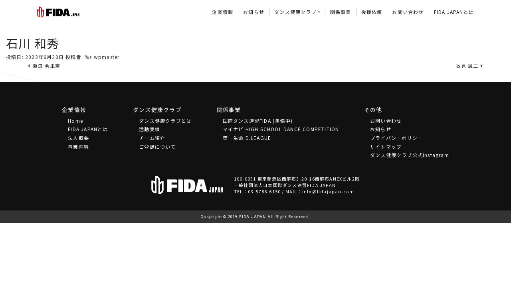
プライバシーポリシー (396, 137)
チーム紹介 (152, 137)
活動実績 (149, 129)
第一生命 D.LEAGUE (247, 137)
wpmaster (107, 56)
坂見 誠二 (469, 65)
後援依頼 (371, 11)
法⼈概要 (78, 137)
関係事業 (340, 11)
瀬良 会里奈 (44, 65)
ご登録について (157, 146)
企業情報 (222, 11)
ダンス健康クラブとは (165, 120)
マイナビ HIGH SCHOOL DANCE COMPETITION (281, 129)
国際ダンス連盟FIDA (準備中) (258, 120)
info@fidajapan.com (328, 191)
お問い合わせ (408, 11)
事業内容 (78, 146)
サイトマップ (386, 146)
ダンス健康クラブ (295, 11)
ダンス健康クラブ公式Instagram (409, 154)
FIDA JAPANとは (454, 11)
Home (75, 120)
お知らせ (253, 11)
